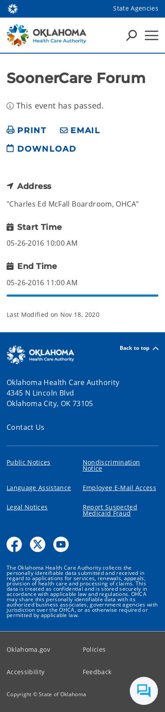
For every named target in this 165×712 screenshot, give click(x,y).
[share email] (80, 130)
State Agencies (135, 8)
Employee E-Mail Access (119, 487)
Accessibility (25, 672)
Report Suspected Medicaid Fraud (110, 510)
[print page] (27, 130)
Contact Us (26, 427)
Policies (94, 649)
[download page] (41, 152)
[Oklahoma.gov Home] (13, 8)
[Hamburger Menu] (151, 35)
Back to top (139, 348)
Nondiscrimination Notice (111, 465)
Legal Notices (27, 507)
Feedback (97, 672)
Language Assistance (39, 487)
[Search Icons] (131, 35)
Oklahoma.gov (28, 649)
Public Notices (29, 462)
